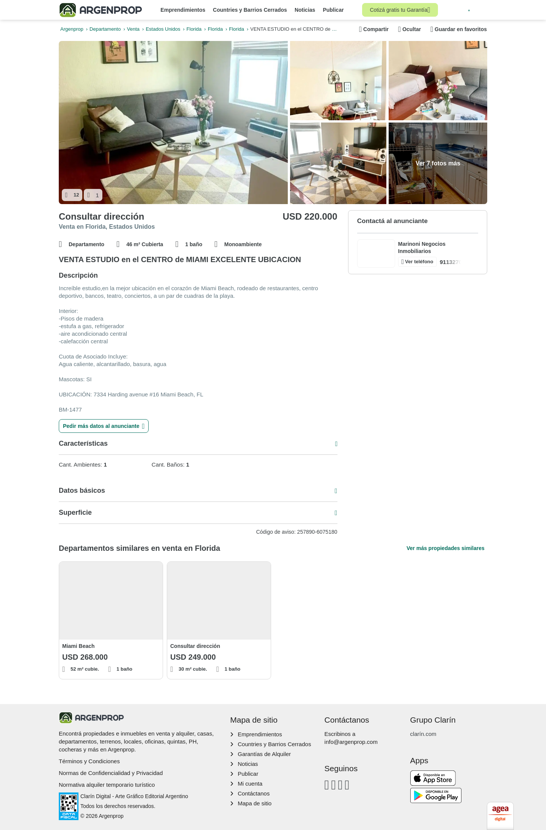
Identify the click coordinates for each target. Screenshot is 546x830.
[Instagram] (333, 784)
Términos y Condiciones (89, 761)
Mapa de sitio (254, 803)
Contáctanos (254, 793)
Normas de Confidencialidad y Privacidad (111, 773)
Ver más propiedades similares (445, 548)
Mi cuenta (250, 783)
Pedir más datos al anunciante (103, 426)
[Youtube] (340, 784)
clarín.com (423, 734)
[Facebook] (327, 784)
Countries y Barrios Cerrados (250, 10)
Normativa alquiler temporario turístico (107, 784)
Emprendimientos (182, 10)
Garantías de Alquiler (264, 754)
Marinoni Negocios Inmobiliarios (422, 247)
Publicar (333, 10)
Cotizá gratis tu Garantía (400, 10)
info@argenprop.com (351, 742)
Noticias (305, 10)
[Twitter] (347, 784)
